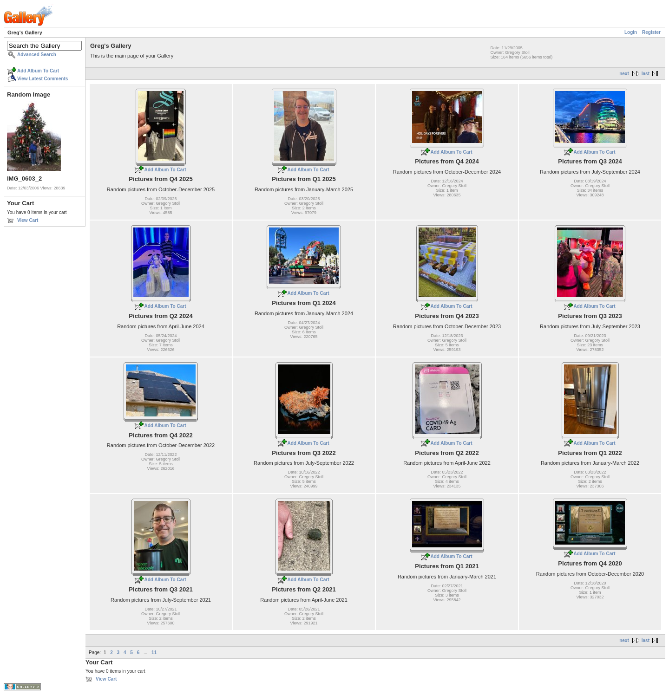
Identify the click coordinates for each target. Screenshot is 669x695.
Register (651, 32)
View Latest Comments (42, 78)
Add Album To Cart (38, 70)
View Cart (27, 220)
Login (630, 32)
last (645, 73)
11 (154, 652)
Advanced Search (36, 54)
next (624, 73)
